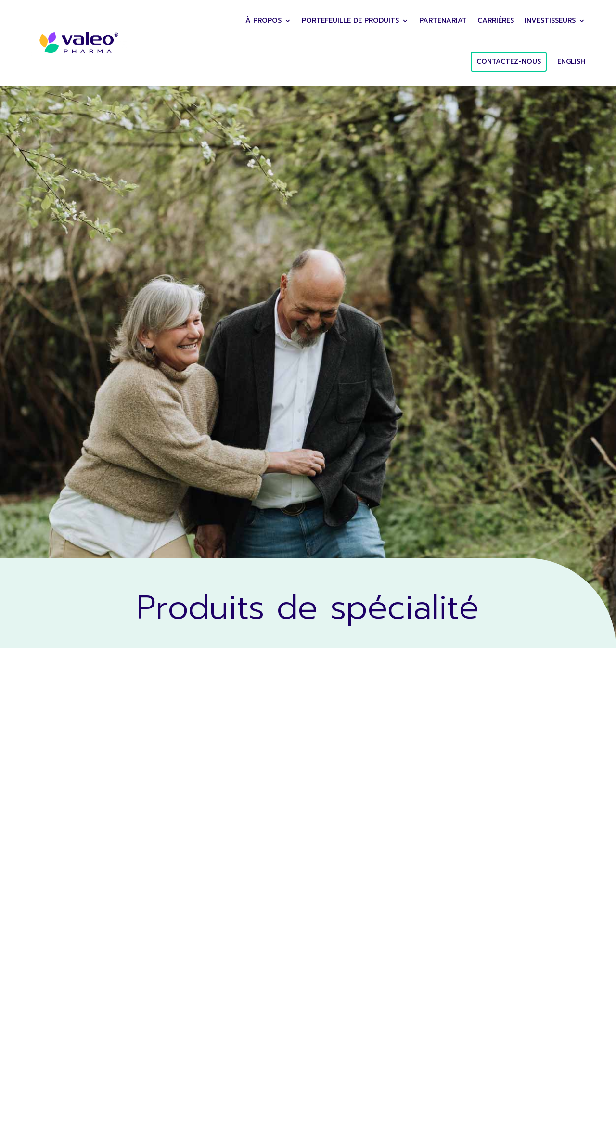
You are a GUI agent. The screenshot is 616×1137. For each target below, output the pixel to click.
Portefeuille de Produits (350, 20)
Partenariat (443, 20)
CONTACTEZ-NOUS (508, 61)
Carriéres (495, 20)
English (571, 61)
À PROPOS (263, 20)
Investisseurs (550, 20)
